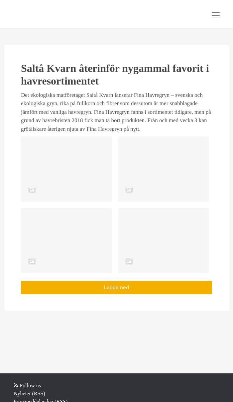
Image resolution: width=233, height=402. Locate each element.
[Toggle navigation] (216, 15)
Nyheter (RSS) (29, 393)
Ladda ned (116, 287)
